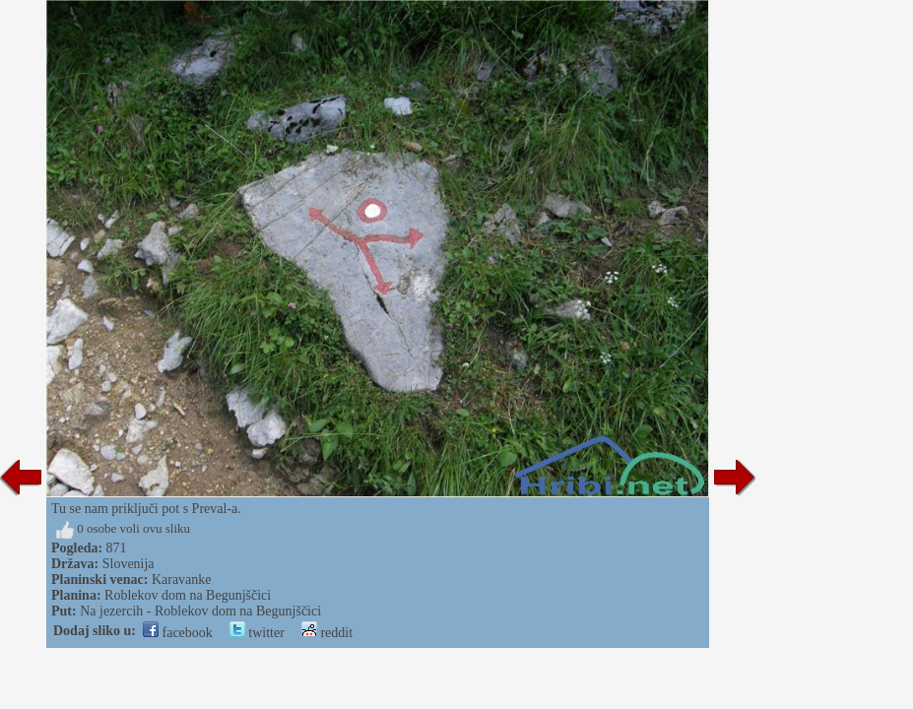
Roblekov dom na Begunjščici (187, 595)
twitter (257, 632)
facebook (178, 632)
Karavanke (182, 579)
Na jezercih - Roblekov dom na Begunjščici (200, 611)
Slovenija (128, 563)
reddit (327, 632)
